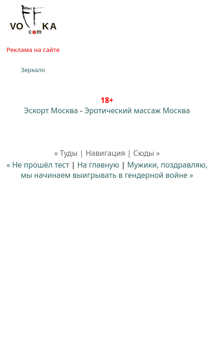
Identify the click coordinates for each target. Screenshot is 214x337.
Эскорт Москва (51, 110)
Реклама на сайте (33, 49)
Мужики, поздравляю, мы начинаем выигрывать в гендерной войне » (114, 170)
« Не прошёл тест (38, 165)
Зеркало (33, 70)
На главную (98, 165)
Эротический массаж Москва (137, 110)
